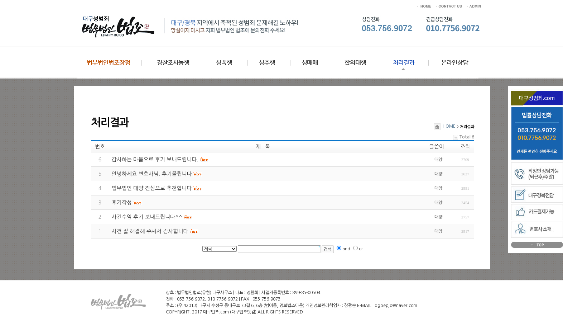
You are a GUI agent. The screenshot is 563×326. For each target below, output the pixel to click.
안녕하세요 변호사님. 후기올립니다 (152, 173)
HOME (445, 126)
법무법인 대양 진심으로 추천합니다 (152, 188)
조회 (465, 146)
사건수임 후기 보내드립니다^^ (147, 216)
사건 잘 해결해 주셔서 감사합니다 (150, 231)
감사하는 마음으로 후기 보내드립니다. (155, 159)
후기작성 (122, 202)
